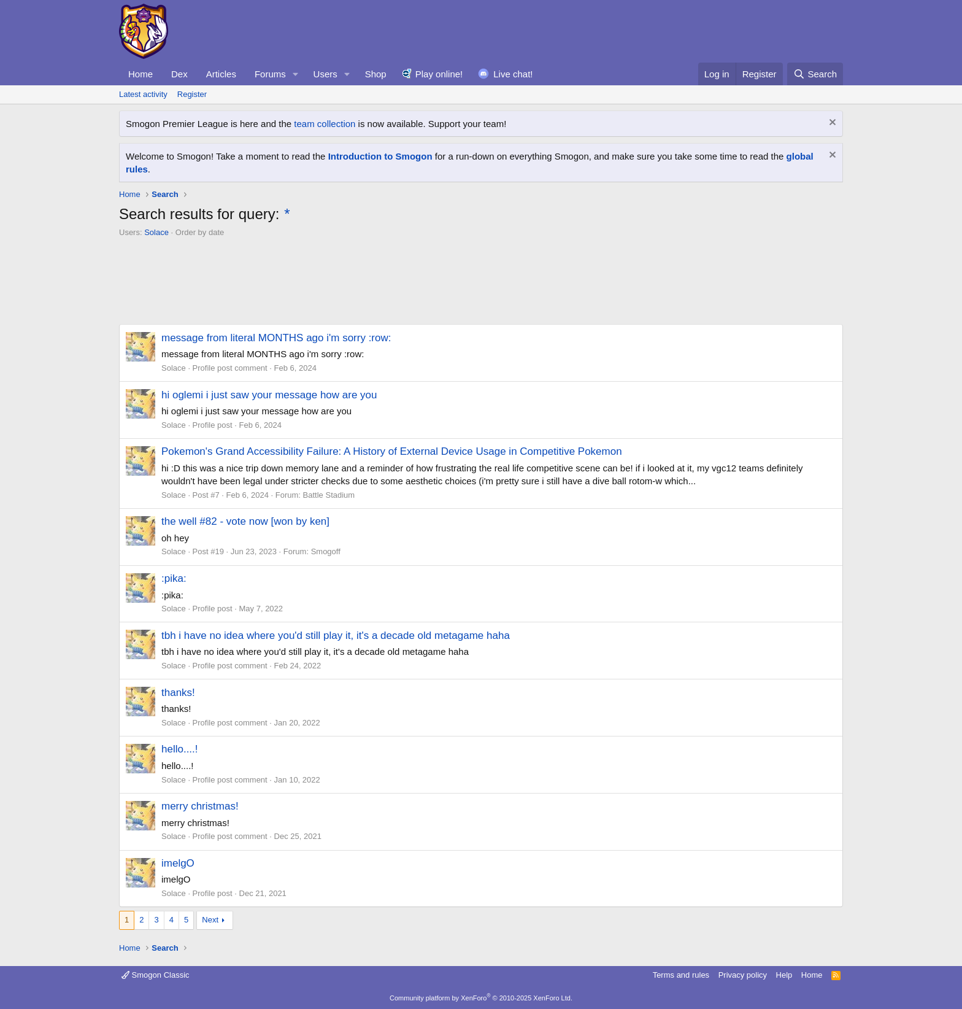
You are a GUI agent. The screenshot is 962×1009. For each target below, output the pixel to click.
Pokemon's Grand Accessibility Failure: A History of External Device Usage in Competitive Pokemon (391, 451)
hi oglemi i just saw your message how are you (269, 395)
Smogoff (326, 551)
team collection (324, 123)
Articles (221, 74)
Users (325, 74)
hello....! (179, 749)
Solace (156, 232)
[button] (295, 74)
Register (192, 94)
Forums (270, 74)
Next (210, 919)
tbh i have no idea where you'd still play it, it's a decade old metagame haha (335, 635)
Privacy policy (742, 975)
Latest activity (143, 94)
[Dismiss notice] (831, 123)
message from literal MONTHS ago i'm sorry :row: (276, 338)
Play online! (439, 74)
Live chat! (513, 74)
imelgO (177, 863)
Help (784, 975)
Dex (179, 74)
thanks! (178, 692)
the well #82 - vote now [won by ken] (245, 521)
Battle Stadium (329, 495)
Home (140, 74)
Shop (376, 74)
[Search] (815, 74)
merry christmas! (200, 806)
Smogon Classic (155, 975)
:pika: (174, 578)
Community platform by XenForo (481, 998)
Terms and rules (681, 975)
